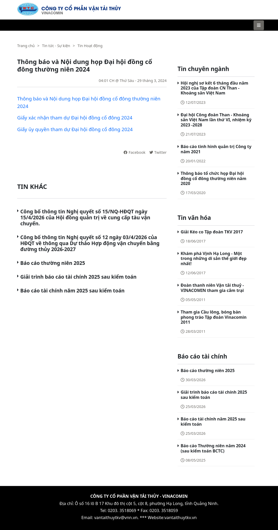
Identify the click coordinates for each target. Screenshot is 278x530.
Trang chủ (26, 45)
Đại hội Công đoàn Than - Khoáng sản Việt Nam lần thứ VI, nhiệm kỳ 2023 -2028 (216, 119)
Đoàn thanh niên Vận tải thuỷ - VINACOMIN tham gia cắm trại (212, 287)
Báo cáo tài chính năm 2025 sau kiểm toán (72, 290)
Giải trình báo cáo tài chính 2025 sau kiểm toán (78, 276)
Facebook (135, 152)
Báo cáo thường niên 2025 (52, 262)
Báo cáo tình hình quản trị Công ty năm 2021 (216, 149)
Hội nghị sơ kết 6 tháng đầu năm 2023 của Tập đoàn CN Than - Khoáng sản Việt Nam (214, 88)
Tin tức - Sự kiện (56, 45)
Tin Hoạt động (90, 45)
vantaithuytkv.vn (181, 517)
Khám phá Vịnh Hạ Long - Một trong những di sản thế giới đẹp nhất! (214, 258)
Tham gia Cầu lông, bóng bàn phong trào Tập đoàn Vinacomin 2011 (214, 317)
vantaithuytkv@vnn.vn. (116, 517)
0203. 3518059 (163, 510)
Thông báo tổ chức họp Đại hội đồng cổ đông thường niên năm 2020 (213, 178)
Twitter (158, 152)
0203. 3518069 (122, 510)
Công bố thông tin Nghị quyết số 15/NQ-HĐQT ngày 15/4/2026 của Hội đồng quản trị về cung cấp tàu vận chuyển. (85, 217)
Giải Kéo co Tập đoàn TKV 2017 (212, 232)
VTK (21, 5)
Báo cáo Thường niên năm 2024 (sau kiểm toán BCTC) (213, 448)
